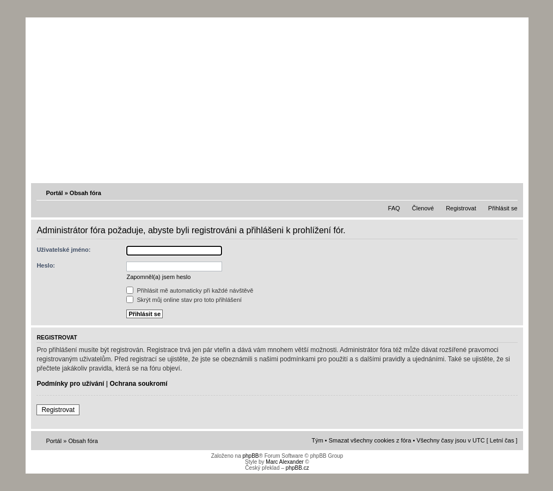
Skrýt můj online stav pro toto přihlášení (184, 299)
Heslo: (45, 265)
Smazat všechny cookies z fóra (370, 440)
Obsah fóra (85, 193)
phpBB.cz (297, 468)
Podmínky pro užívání (70, 383)
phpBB (250, 456)
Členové (423, 208)
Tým (317, 440)
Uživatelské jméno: (63, 249)
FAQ (394, 208)
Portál (54, 193)
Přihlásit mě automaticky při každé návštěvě (189, 290)
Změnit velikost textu (510, 192)
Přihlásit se (503, 208)
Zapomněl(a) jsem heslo (158, 277)
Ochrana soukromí (138, 383)
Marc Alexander (284, 462)
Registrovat (461, 208)
